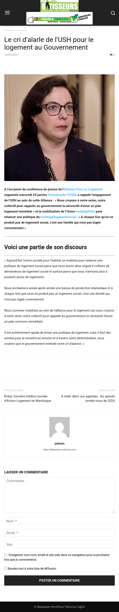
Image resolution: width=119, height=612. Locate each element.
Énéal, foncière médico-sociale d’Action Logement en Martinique (27, 398)
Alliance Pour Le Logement (83, 189)
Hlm (85, 211)
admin (59, 443)
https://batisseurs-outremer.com (59, 449)
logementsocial (58, 217)
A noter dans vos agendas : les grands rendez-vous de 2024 (88, 398)
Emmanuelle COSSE (62, 195)
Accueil (8, 30)
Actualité (22, 30)
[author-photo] (59, 437)
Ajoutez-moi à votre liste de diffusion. (30, 568)
